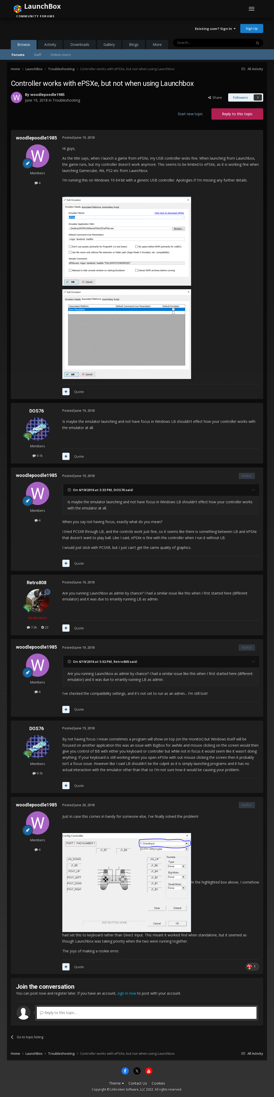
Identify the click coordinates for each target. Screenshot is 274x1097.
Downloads (79, 44)
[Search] (200, 43)
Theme (116, 1083)
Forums (18, 54)
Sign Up (252, 28)
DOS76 (36, 411)
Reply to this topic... (58, 1012)
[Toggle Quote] (69, 490)
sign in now (126, 993)
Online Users (60, 54)
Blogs (134, 44)
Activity (50, 44)
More (157, 44)
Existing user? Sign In (215, 28)
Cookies (158, 1083)
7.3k (32, 627)
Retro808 (36, 582)
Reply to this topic (237, 113)
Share (215, 97)
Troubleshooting (66, 100)
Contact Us (138, 1083)
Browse (23, 45)
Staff (37, 54)
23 (44, 627)
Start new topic (190, 113)
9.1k (37, 455)
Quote (79, 391)
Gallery (109, 44)
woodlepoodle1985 (47, 94)
